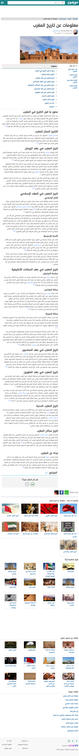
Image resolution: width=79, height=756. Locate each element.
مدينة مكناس (22, 393)
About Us (25, 748)
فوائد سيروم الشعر (72, 723)
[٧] (24, 250)
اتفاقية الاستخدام (7, 744)
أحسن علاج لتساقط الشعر (70, 719)
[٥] (24, 212)
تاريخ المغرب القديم (73, 86)
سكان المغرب (44, 434)
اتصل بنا (9, 741)
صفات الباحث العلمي (71, 703)
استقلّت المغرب (53, 417)
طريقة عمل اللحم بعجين (70, 695)
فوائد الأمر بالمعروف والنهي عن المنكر (65, 715)
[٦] (25, 250)
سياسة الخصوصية (23, 744)
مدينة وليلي (37, 245)
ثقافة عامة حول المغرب (72, 81)
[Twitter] (72, 741)
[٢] (5, 126)
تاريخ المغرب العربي (73, 75)
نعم (32, 484)
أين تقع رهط (74, 711)
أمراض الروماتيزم (72, 730)
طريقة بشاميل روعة (71, 699)
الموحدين (48, 293)
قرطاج (48, 152)
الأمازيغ (37, 171)
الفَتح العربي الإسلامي (23, 206)
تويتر (56, 492)
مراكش (48, 277)
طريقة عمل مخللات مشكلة (69, 726)
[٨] (57, 448)
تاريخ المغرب (52, 135)
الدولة (48, 457)
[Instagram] (68, 741)
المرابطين (30, 282)
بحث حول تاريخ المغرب (72, 70)
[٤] (36, 143)
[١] (6, 126)
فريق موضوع (8, 748)
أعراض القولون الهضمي (70, 707)
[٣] (37, 143)
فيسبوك (61, 492)
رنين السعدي (56, 31)
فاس (48, 412)
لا (27, 484)
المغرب (21, 118)
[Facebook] (76, 741)
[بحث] (62, 2)
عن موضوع (25, 741)
